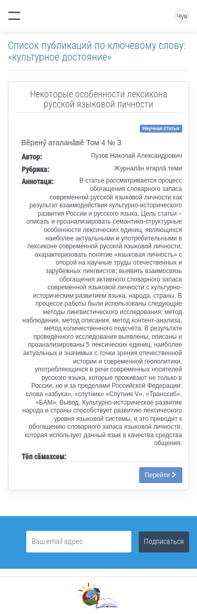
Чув (182, 16)
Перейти (161, 475)
